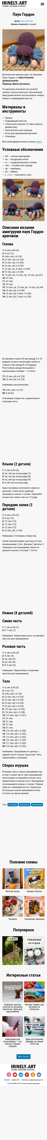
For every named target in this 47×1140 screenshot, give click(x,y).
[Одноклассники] (33, 1129)
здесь (39, 195)
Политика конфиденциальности (32, 1134)
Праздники (24, 859)
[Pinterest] (27, 1129)
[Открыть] (42, 4)
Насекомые (37, 859)
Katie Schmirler (27, 21)
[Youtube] (15, 1129)
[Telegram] (21, 1129)
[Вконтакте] (39, 1129)
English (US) (15, 1134)
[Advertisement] (23, 129)
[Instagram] (9, 1129)
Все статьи (23, 1110)
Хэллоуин (13, 859)
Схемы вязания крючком (14, 4)
